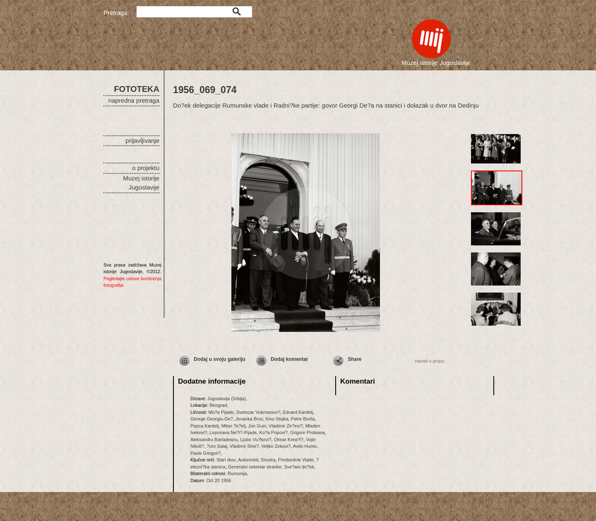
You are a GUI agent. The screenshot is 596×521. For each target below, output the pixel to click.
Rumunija (237, 473)
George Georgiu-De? (211, 418)
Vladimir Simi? (244, 446)
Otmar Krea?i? (288, 439)
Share (354, 359)
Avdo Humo (305, 446)
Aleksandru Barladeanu (214, 439)
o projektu (145, 167)
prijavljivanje (142, 140)
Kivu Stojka (277, 418)
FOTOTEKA (136, 89)
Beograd (218, 405)
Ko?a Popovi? (273, 432)
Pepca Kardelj (204, 425)
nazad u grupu (429, 360)
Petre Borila (303, 418)
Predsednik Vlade (296, 459)
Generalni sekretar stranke (255, 466)
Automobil (248, 459)
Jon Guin (257, 425)
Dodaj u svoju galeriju (219, 359)
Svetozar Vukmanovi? (258, 412)
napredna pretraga (133, 100)
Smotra (268, 459)
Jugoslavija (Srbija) (226, 398)
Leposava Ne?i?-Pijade (233, 432)
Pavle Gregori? (205, 453)
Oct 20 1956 (219, 480)
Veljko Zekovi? (276, 446)
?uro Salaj (217, 446)
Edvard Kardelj (297, 412)
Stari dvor (226, 459)
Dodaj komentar (289, 359)
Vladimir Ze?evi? (286, 425)
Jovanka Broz (249, 418)
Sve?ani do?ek (299, 466)
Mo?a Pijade (220, 412)
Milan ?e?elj (233, 425)
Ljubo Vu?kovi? (255, 439)
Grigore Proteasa (307, 432)
